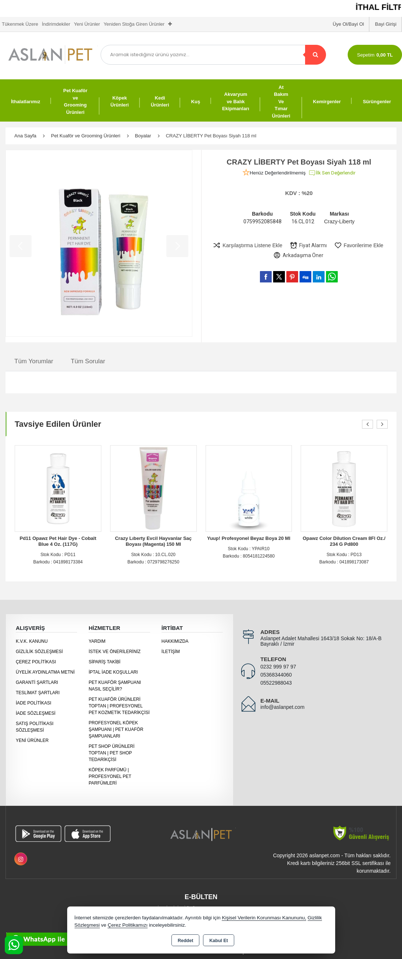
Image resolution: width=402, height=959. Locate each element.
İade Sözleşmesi (35, 713)
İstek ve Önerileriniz (114, 651)
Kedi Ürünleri (160, 101)
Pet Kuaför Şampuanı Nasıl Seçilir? (114, 686)
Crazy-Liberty (339, 221)
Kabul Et (218, 940)
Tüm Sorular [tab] (88, 361)
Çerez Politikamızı (128, 925)
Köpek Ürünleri (120, 101)
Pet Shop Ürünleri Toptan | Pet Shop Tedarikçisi (111, 753)
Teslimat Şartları (37, 692)
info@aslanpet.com (282, 707)
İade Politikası (33, 703)
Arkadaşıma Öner (298, 255)
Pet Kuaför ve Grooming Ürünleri (75, 101)
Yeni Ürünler (32, 740)
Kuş (195, 101)
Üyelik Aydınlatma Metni (45, 672)
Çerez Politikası (36, 661)
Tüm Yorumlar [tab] (33, 361)
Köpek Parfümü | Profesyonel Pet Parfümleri (109, 776)
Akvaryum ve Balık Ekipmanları (235, 101)
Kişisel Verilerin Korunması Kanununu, (264, 917)
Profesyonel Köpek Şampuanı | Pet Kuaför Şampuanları (115, 729)
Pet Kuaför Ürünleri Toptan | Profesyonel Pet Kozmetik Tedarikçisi (118, 706)
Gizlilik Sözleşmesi (39, 651)
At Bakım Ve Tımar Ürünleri (281, 101)
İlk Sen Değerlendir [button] (331, 173)
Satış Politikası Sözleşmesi (34, 727)
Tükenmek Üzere (20, 24)
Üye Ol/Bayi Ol (348, 24)
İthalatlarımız (25, 101)
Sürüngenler (377, 101)
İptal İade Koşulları (113, 672)
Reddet (185, 940)
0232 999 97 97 (278, 667)
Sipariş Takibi (104, 661)
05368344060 (276, 675)
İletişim (171, 651)
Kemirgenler (327, 101)
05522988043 (276, 683)
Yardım (96, 641)
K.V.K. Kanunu (32, 641)
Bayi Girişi (385, 24)
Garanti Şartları (37, 682)
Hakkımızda (175, 641)
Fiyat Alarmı (308, 245)
